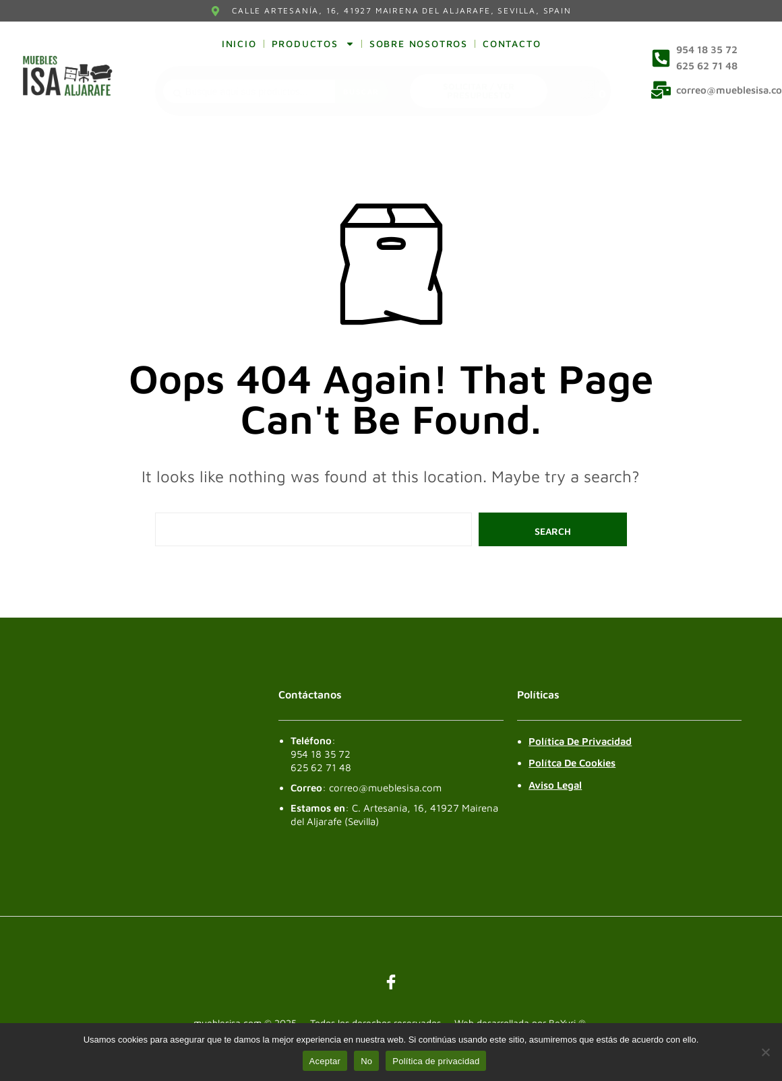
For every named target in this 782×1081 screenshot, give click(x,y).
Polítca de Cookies (572, 762)
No (366, 1061)
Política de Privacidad (580, 741)
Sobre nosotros (418, 43)
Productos (313, 44)
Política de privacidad (435, 1061)
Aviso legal (555, 785)
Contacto (512, 43)
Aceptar (325, 1061)
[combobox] (249, 91)
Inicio (239, 43)
